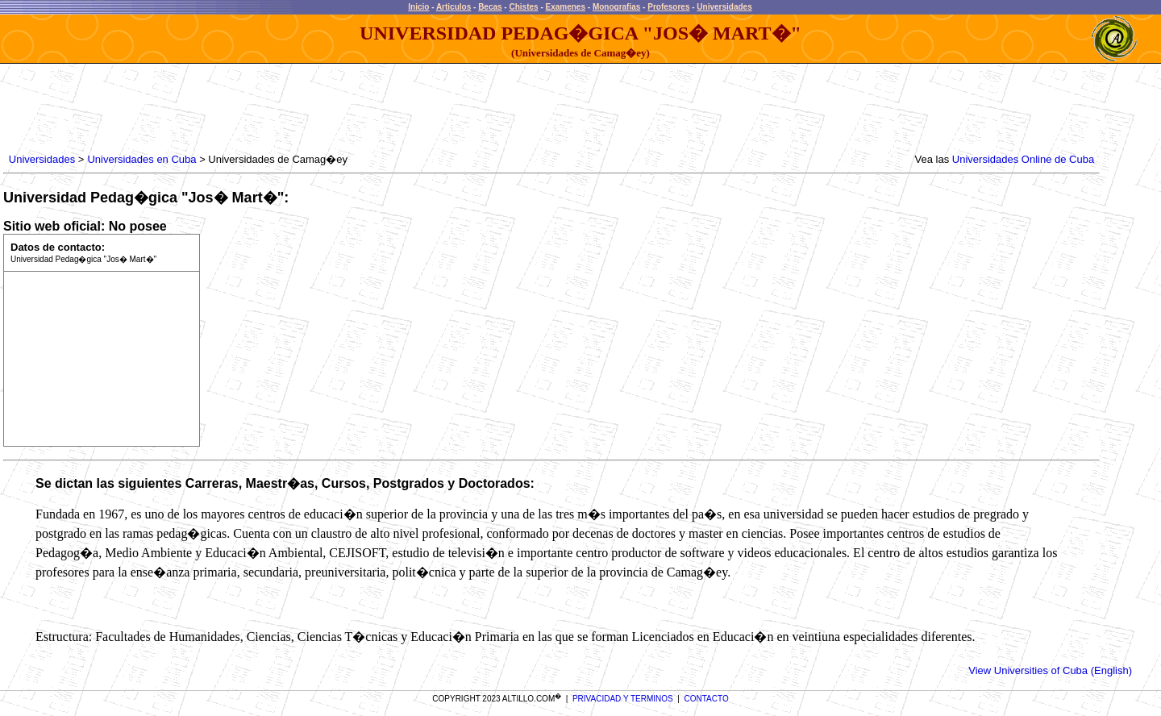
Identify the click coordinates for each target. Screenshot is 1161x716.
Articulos (453, 6)
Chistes (523, 6)
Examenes (565, 6)
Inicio (418, 6)
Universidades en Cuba (141, 159)
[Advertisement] (299, 109)
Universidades (724, 6)
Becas (489, 6)
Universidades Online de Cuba (1023, 159)
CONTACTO (707, 698)
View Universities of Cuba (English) (1050, 670)
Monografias (616, 6)
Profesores (668, 6)
